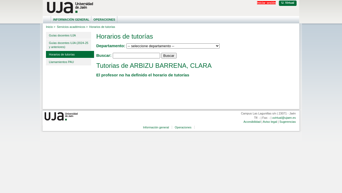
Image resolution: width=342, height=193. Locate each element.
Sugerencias (287, 121)
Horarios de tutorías (62, 54)
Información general (71, 19)
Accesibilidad (252, 121)
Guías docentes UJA (62, 35)
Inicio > (50, 26)
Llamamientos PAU (61, 62)
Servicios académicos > (72, 26)
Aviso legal (270, 121)
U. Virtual (287, 2)
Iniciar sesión (266, 2)
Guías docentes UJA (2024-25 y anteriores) (68, 45)
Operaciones (104, 19)
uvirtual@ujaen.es (284, 117)
